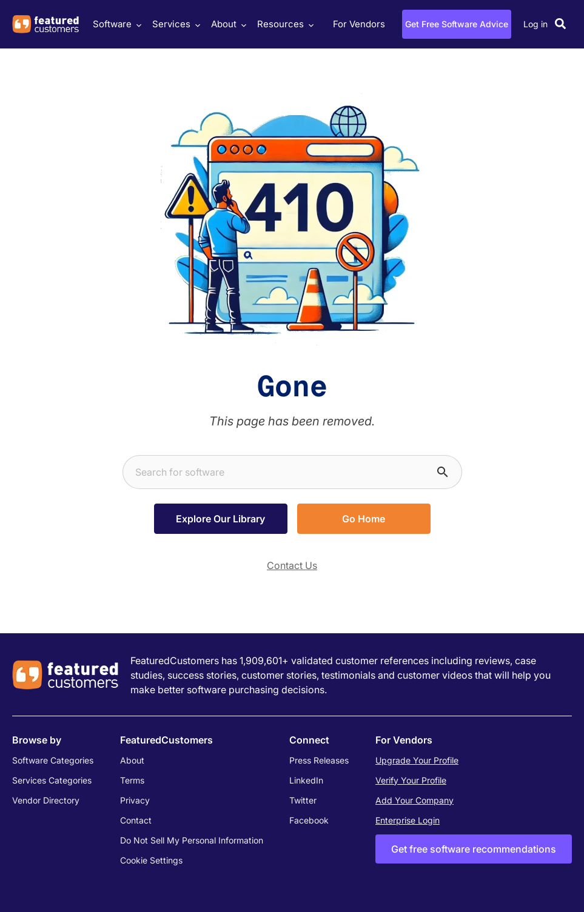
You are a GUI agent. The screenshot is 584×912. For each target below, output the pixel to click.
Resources (283, 24)
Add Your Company (414, 800)
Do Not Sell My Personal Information (191, 840)
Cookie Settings (151, 860)
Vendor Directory (45, 800)
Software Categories (52, 760)
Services (174, 24)
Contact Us (292, 565)
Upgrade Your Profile (416, 760)
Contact (136, 820)
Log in (535, 24)
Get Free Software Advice (456, 24)
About (227, 24)
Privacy (135, 800)
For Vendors (359, 24)
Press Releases (319, 760)
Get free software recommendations (473, 849)
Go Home (363, 519)
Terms (132, 780)
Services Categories (52, 780)
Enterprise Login (407, 820)
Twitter (303, 800)
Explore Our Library (220, 519)
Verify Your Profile (410, 780)
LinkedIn (306, 780)
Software (115, 24)
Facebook (309, 820)
